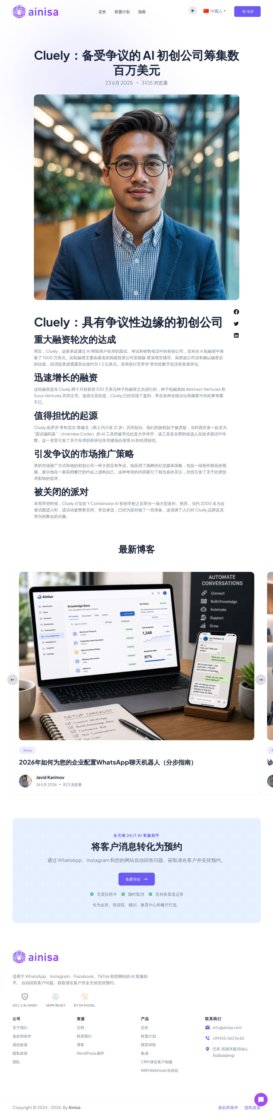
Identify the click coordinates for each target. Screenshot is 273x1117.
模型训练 (148, 1044)
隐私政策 (20, 1053)
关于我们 (20, 1027)
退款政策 (20, 1044)
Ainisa (27, 750)
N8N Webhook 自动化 (159, 1070)
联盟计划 (148, 1036)
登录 (247, 11)
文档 (80, 1027)
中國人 (212, 11)
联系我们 (84, 1036)
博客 (80, 1044)
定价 (144, 1027)
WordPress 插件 (90, 1053)
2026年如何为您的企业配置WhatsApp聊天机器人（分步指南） (108, 762)
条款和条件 (22, 1036)
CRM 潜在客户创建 (156, 1061)
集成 (144, 1053)
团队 (16, 1061)
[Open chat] (261, 1099)
